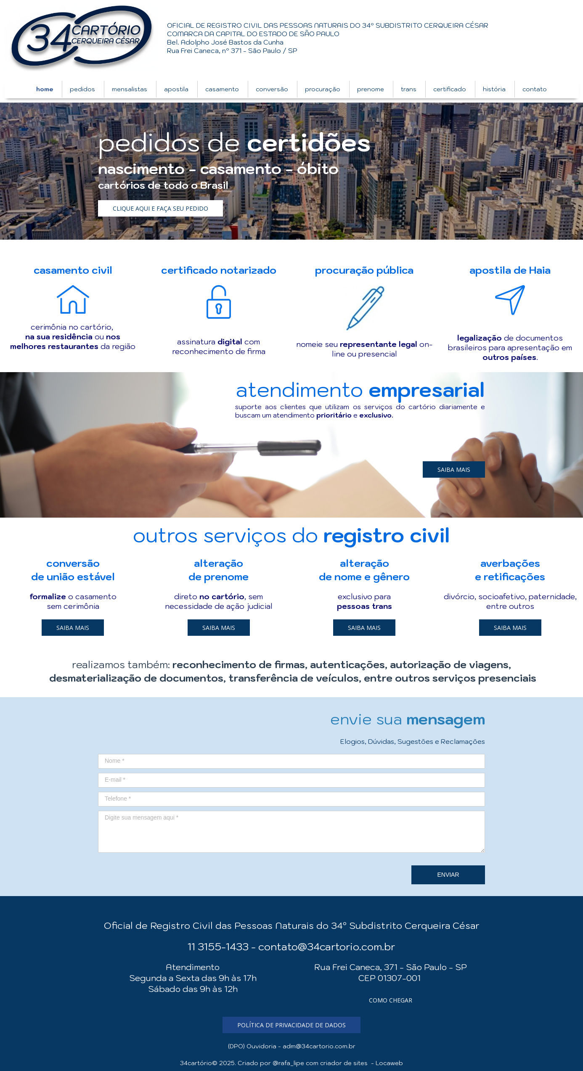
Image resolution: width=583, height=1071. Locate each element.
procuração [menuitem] (322, 89)
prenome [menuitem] (370, 89)
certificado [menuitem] (449, 89)
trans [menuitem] (408, 89)
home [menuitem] (44, 89)
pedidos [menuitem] (82, 89)
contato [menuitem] (534, 89)
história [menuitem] (494, 89)
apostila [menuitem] (176, 89)
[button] (160, 208)
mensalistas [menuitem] (129, 89)
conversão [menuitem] (272, 89)
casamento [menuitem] (222, 89)
